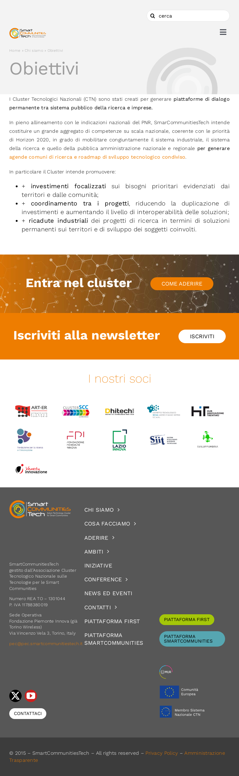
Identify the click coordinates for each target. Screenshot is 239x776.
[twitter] (15, 696)
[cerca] (188, 16)
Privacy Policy (161, 753)
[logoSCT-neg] (40, 502)
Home (14, 50)
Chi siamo (34, 50)
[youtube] (31, 696)
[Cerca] (152, 16)
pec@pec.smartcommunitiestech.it (46, 643)
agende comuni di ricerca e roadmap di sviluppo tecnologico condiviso (97, 157)
